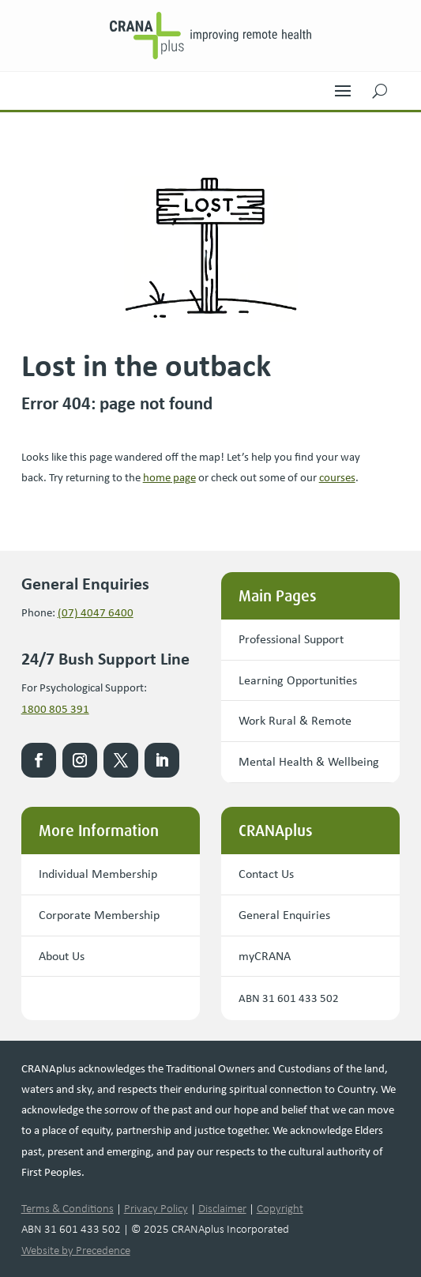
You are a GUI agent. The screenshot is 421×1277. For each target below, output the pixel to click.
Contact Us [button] (266, 873)
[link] (210, 35)
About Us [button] (62, 955)
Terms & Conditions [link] (67, 1208)
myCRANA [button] (265, 955)
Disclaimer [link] (222, 1208)
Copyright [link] (280, 1208)
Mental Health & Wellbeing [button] (309, 761)
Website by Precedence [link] (75, 1250)
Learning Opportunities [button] (298, 680)
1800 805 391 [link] (55, 709)
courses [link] (337, 477)
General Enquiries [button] (284, 914)
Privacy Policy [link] (156, 1208)
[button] (342, 87)
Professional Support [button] (291, 639)
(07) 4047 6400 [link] (95, 612)
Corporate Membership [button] (99, 914)
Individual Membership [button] (98, 873)
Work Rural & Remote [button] (295, 720)
